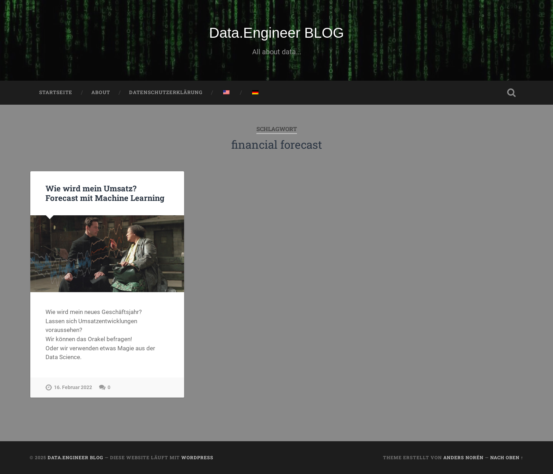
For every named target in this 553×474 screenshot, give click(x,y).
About (100, 92)
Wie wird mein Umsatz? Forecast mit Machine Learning (104, 193)
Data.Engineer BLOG (276, 33)
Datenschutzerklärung (165, 92)
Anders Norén (463, 457)
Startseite (55, 92)
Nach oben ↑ (506, 457)
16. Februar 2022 (73, 387)
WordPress (197, 457)
